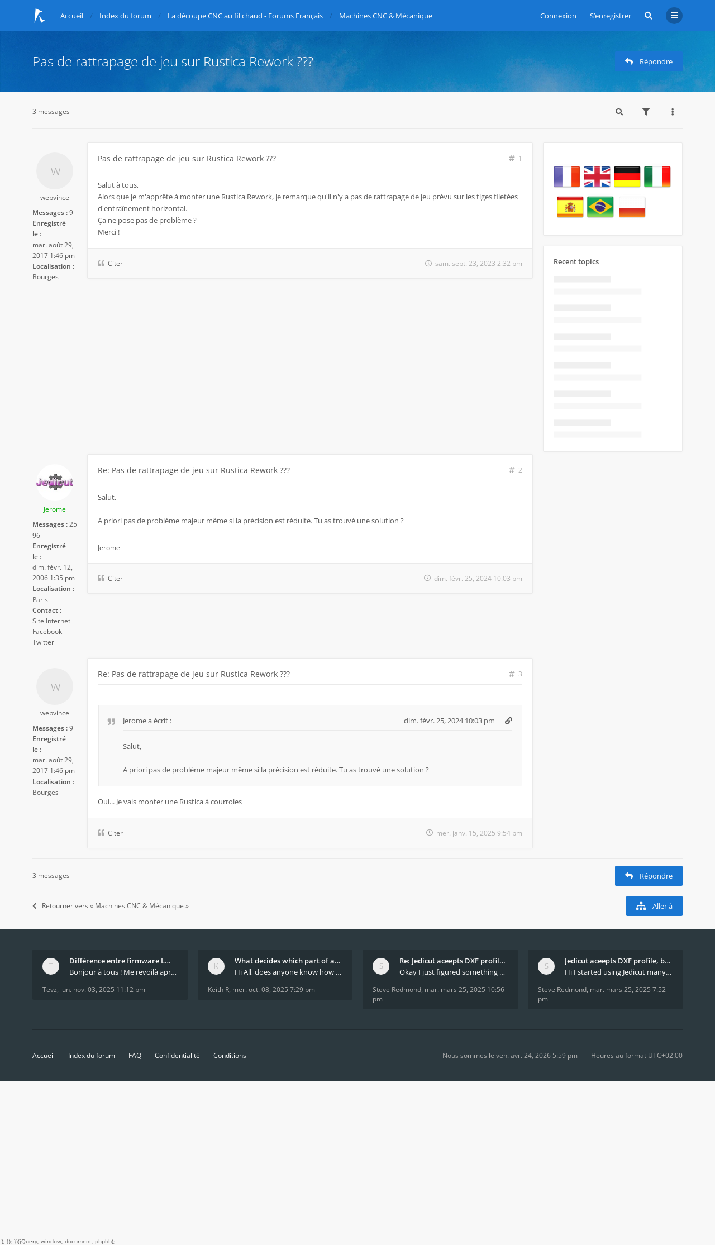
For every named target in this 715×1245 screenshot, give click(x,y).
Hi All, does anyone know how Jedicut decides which (289, 972)
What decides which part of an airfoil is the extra (289, 961)
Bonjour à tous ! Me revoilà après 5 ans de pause (123, 972)
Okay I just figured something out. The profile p (453, 972)
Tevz (49, 989)
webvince (54, 197)
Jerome (55, 509)
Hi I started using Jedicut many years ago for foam (619, 972)
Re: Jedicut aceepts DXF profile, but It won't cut (453, 961)
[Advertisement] (282, 370)
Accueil (43, 1055)
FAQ (134, 1055)
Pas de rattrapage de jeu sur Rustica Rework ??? (172, 61)
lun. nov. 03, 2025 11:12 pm (102, 989)
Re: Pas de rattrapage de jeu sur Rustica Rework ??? (194, 470)
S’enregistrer (610, 16)
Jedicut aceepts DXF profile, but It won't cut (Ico (619, 961)
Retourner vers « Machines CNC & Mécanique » (110, 905)
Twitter (43, 642)
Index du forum (91, 1055)
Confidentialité (177, 1055)
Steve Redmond (397, 989)
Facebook (47, 631)
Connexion (558, 16)
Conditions (229, 1055)
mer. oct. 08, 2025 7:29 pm (273, 989)
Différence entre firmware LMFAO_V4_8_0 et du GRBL (123, 961)
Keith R (218, 989)
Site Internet (51, 621)
